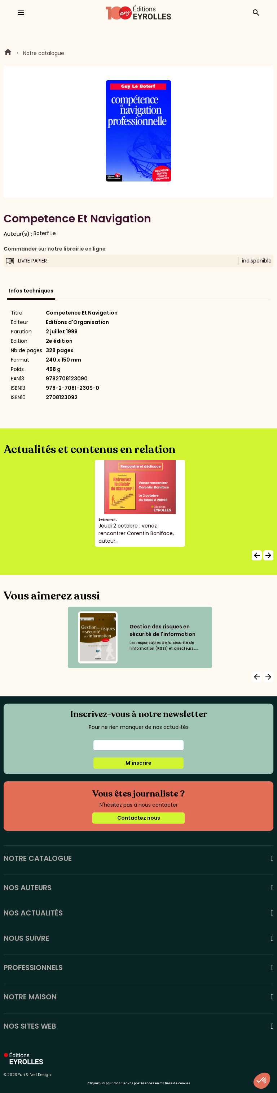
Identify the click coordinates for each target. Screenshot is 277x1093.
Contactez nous (138, 817)
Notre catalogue (43, 53)
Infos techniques (31, 290)
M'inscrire (138, 763)
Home (8, 53)
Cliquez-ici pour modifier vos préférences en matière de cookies (138, 1083)
